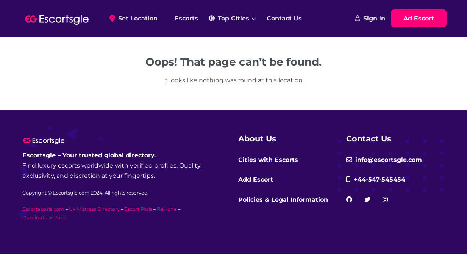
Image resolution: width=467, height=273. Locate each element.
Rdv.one (167, 209)
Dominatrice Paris (44, 217)
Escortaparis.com (43, 209)
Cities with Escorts (268, 159)
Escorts (186, 18)
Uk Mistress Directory (94, 209)
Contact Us (284, 18)
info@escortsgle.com (384, 159)
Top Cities (229, 18)
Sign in (370, 18)
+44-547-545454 (375, 179)
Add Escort (255, 179)
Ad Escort (418, 18)
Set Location (136, 18)
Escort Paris (138, 209)
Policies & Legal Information (283, 199)
